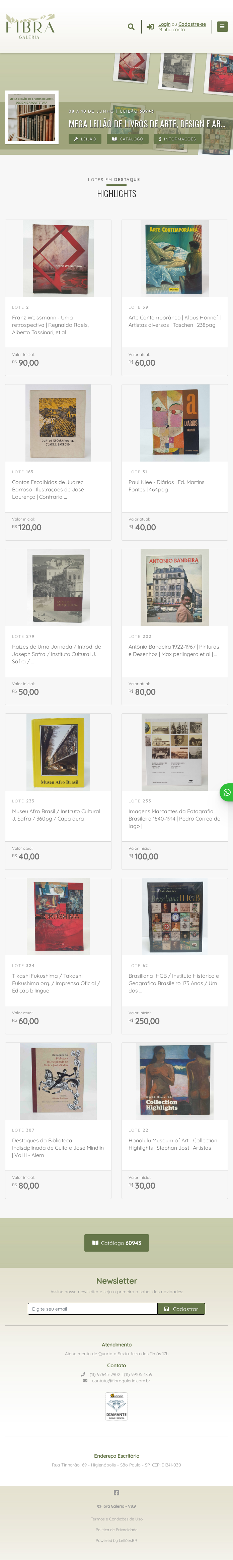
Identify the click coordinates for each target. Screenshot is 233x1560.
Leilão (85, 138)
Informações (177, 138)
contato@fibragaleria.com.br (116, 1380)
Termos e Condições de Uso (117, 1518)
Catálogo (127, 138)
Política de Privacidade (117, 1529)
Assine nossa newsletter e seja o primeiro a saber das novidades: (117, 1291)
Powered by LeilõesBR (116, 1540)
